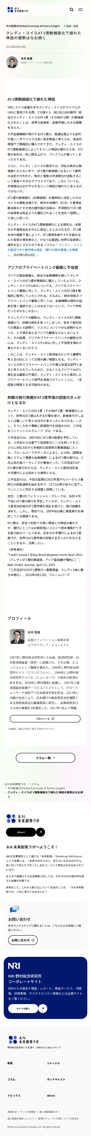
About (21, 832)
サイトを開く (23, 1008)
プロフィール (43, 718)
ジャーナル (53, 1063)
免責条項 (12, 1111)
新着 (10, 1063)
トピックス (13, 1095)
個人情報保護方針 (48, 1111)
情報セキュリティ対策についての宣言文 (58, 1118)
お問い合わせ (21, 940)
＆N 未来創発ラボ (15, 784)
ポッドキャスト (56, 1079)
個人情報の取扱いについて (21, 1118)
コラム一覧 (43, 758)
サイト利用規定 (28, 1111)
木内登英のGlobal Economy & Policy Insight (36, 788)
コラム (35, 784)
